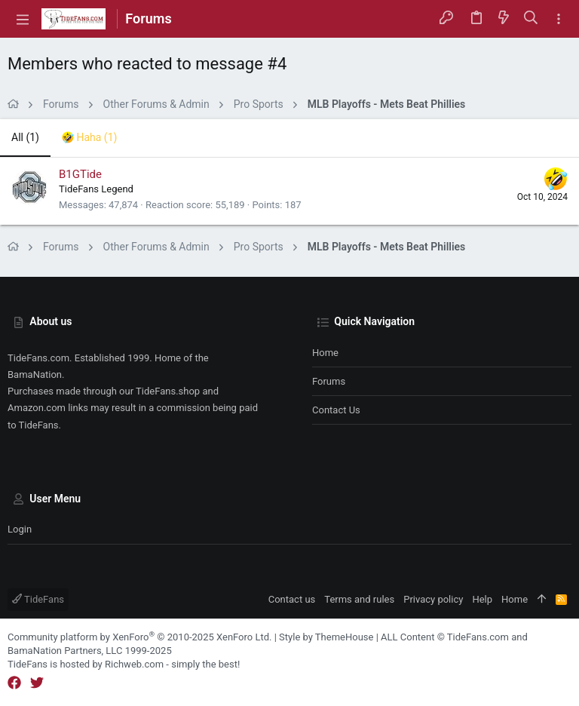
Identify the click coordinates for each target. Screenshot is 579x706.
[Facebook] (14, 683)
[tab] (89, 138)
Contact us (336, 410)
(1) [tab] (25, 137)
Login (20, 529)
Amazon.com (37, 407)
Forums (328, 381)
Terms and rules (359, 599)
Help (482, 599)
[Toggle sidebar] (558, 19)
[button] (23, 18)
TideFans (38, 599)
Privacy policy (433, 599)
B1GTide (80, 174)
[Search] (531, 18)
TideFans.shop (168, 391)
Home (325, 352)
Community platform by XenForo (139, 637)
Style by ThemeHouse (326, 637)
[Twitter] (37, 683)
